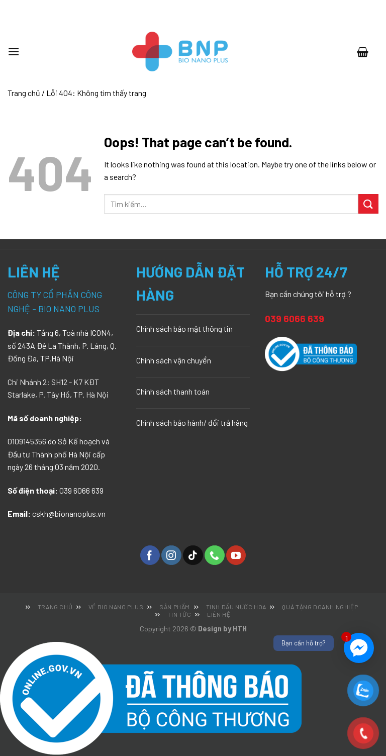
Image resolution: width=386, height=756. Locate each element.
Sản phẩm (174, 606)
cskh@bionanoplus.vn (69, 513)
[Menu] (19, 51)
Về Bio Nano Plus (116, 606)
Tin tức (179, 614)
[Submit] (368, 204)
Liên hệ (218, 614)
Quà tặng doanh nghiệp (320, 606)
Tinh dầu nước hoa (236, 606)
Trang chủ (24, 93)
